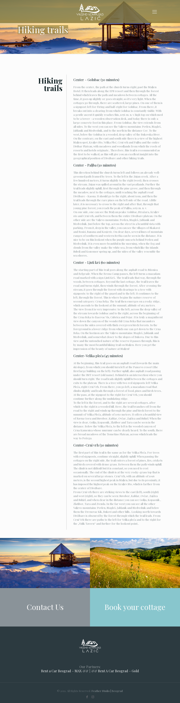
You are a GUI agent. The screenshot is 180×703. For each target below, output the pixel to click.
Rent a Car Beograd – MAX (61, 671)
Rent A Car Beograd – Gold (118, 671)
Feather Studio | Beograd (107, 691)
